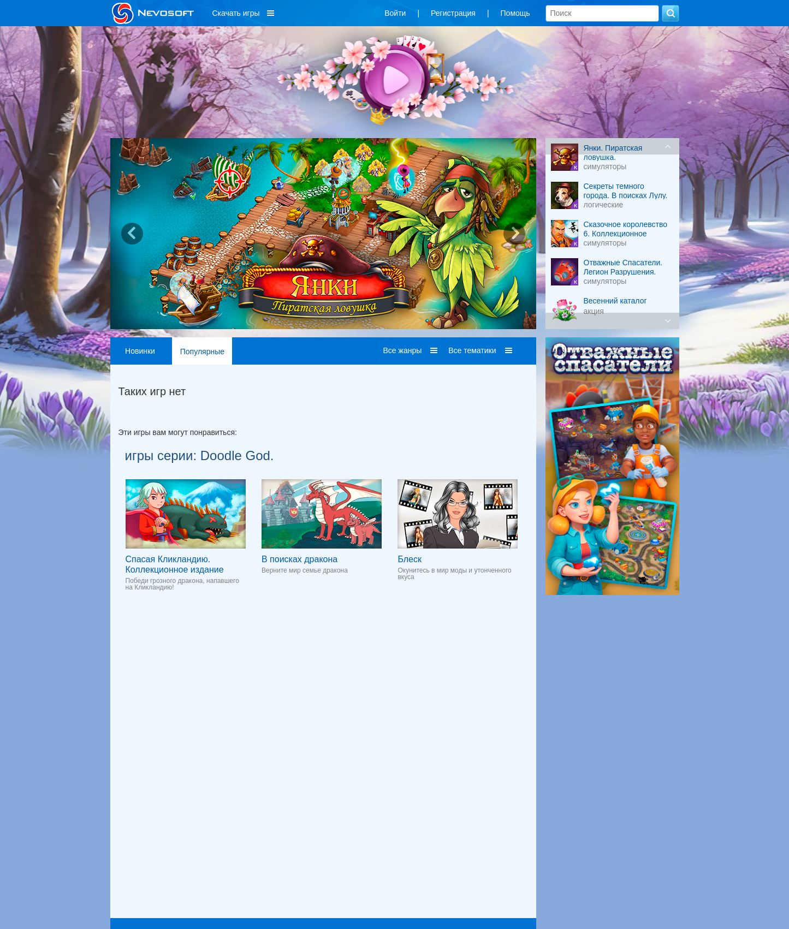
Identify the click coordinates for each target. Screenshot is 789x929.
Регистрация (453, 13)
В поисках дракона (299, 559)
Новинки (140, 351)
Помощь (515, 13)
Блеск (410, 559)
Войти (395, 13)
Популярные (202, 351)
